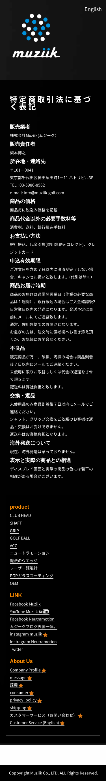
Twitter (16, 649)
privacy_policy (26, 700)
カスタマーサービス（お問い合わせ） (46, 715)
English (93, 9)
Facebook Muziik (25, 604)
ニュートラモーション (29, 553)
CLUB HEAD (20, 515)
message (21, 677)
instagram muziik (28, 634)
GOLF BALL (20, 538)
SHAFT (16, 523)
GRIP (14, 530)
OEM (14, 583)
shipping (21, 707)
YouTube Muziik (29, 611)
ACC (13, 545)
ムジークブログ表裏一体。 (33, 626)
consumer (22, 692)
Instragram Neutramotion (33, 641)
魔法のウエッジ (24, 560)
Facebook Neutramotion (32, 619)
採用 (16, 685)
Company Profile (28, 670)
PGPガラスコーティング (31, 575)
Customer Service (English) (37, 722)
